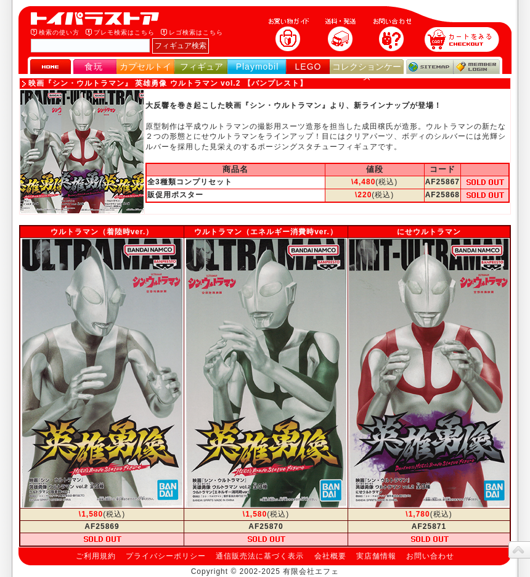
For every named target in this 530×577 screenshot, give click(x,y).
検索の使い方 (59, 32)
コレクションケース (366, 72)
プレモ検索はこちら (124, 32)
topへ (519, 550)
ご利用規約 (96, 556)
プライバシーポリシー (166, 556)
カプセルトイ (145, 67)
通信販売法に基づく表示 (260, 556)
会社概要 (330, 556)
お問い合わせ (430, 556)
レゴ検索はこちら (196, 32)
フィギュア (201, 67)
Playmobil (257, 67)
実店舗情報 (376, 556)
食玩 (93, 67)
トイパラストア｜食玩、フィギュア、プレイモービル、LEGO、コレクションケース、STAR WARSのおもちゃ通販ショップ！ (98, 18)
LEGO (308, 67)
